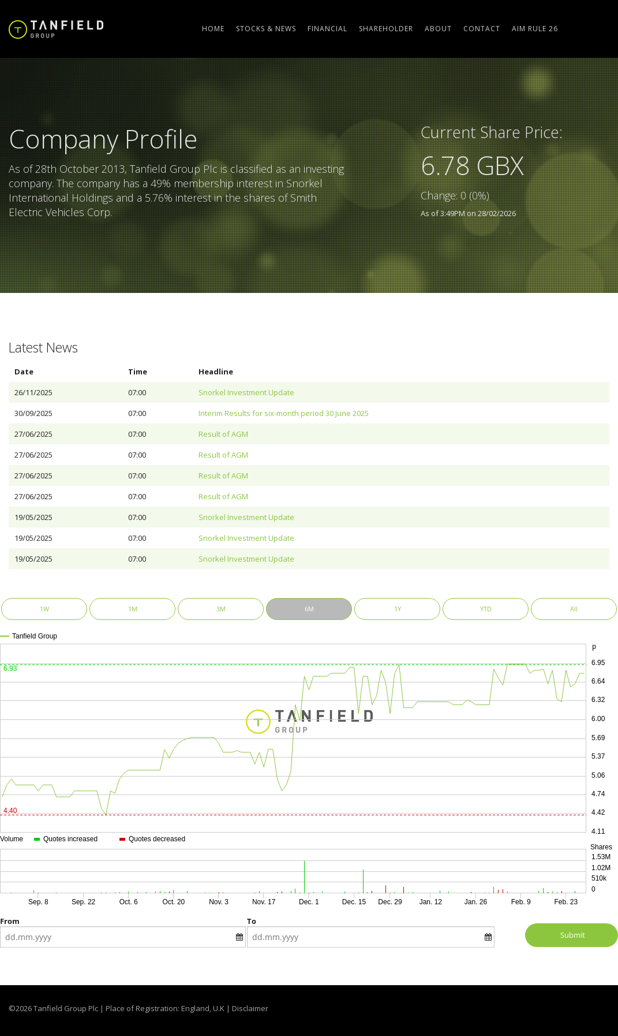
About (438, 29)
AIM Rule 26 (535, 29)
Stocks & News (266, 29)
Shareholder (386, 29)
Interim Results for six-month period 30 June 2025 (283, 413)
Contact (481, 29)
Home (213, 29)
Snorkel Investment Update (246, 392)
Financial (327, 29)
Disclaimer (250, 1008)
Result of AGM (223, 434)
